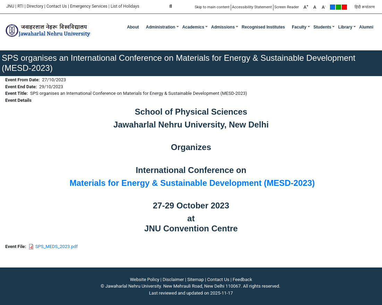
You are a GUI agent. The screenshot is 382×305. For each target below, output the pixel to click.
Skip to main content (212, 7)
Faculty (299, 27)
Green (338, 7)
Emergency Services (89, 6)
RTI (20, 6)
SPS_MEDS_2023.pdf (56, 246)
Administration (161, 27)
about (133, 27)
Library (345, 27)
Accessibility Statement (252, 7)
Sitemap (195, 279)
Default (332, 7)
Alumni (366, 27)
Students (322, 27)
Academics (193, 27)
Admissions (223, 27)
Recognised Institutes (263, 27)
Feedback (242, 279)
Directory (35, 6)
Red (344, 7)
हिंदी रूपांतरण (365, 7)
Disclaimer (173, 279)
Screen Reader (286, 7)
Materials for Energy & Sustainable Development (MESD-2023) (192, 183)
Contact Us (56, 6)
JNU (10, 6)
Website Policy (145, 279)
